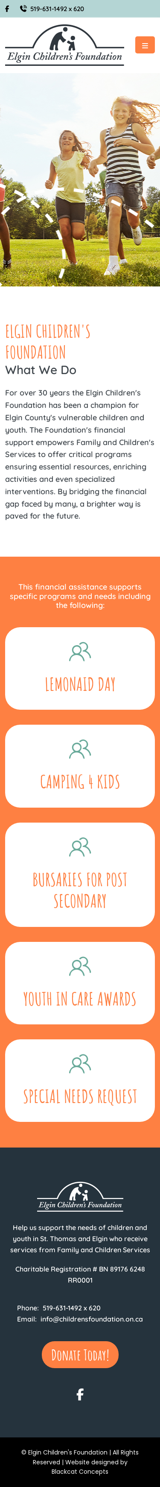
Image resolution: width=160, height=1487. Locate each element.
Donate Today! (80, 1354)
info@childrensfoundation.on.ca (92, 1319)
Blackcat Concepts (80, 1471)
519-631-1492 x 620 (52, 9)
